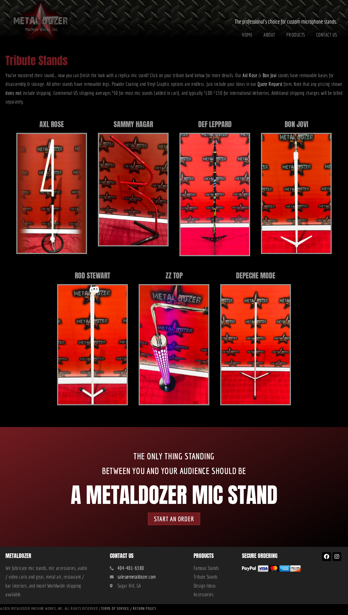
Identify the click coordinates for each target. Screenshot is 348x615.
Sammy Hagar (133, 123)
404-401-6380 (130, 570)
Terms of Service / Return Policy (128, 610)
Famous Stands (206, 570)
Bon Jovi (270, 75)
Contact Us (326, 35)
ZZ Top (174, 274)
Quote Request (269, 84)
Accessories (204, 596)
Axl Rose (250, 75)
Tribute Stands (206, 579)
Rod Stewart (92, 274)
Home (247, 35)
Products (295, 35)
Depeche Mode (255, 274)
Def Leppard (215, 123)
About (269, 35)
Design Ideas (205, 587)
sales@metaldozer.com (136, 579)
